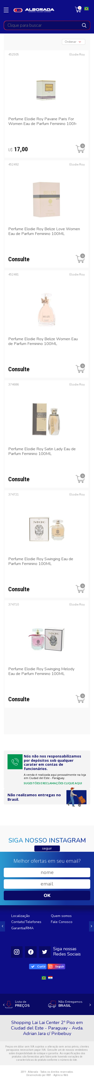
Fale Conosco (61, 922)
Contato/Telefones (26, 922)
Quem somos (61, 916)
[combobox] (73, 42)
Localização (20, 916)
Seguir (56, 966)
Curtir (38, 966)
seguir (47, 848)
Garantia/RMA (22, 928)
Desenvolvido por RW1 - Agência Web (47, 1075)
